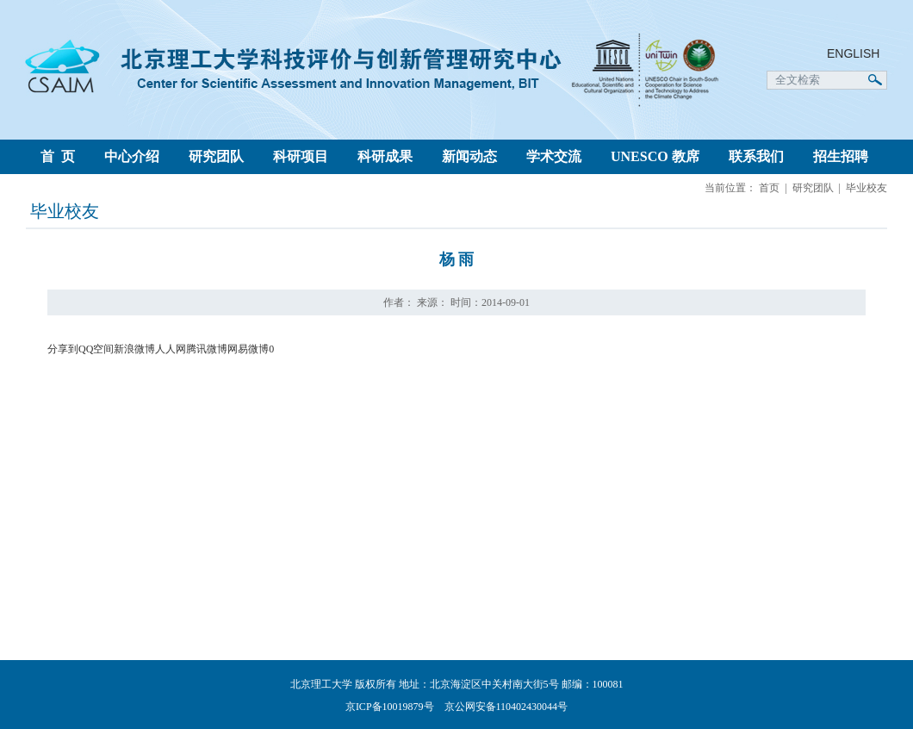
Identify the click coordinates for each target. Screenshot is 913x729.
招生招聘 (840, 156)
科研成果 (385, 156)
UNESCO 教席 (655, 156)
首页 (769, 188)
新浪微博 (134, 349)
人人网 (170, 349)
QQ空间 (96, 349)
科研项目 (300, 156)
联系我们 (756, 156)
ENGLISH (853, 53)
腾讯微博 (206, 349)
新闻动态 (469, 156)
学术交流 (553, 156)
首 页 (57, 156)
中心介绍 (131, 156)
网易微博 (248, 349)
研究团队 (216, 156)
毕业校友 (866, 188)
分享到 (62, 349)
